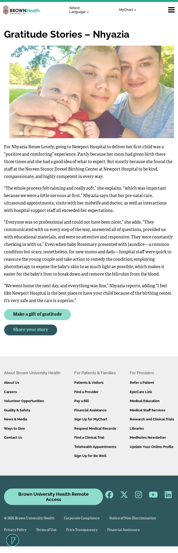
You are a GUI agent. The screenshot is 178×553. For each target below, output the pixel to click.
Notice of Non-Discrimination (132, 518)
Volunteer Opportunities (24, 401)
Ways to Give (14, 428)
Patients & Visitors (88, 383)
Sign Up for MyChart (90, 419)
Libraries (137, 428)
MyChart (127, 10)
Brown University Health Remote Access (53, 496)
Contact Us (13, 437)
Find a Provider (86, 392)
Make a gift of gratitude (37, 314)
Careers (10, 392)
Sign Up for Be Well (90, 456)
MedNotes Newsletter (148, 437)
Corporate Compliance (82, 518)
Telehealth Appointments (95, 447)
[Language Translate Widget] (80, 10)
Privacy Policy (15, 530)
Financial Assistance (90, 410)
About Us (11, 383)
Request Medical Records (95, 428)
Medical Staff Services (147, 410)
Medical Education (145, 401)
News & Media (15, 419)
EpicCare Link (141, 392)
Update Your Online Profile (151, 447)
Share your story (30, 330)
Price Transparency (82, 530)
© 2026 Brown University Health (29, 518)
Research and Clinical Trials (152, 419)
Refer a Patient (142, 383)
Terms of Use (46, 530)
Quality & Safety (17, 410)
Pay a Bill (81, 401)
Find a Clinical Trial (89, 437)
